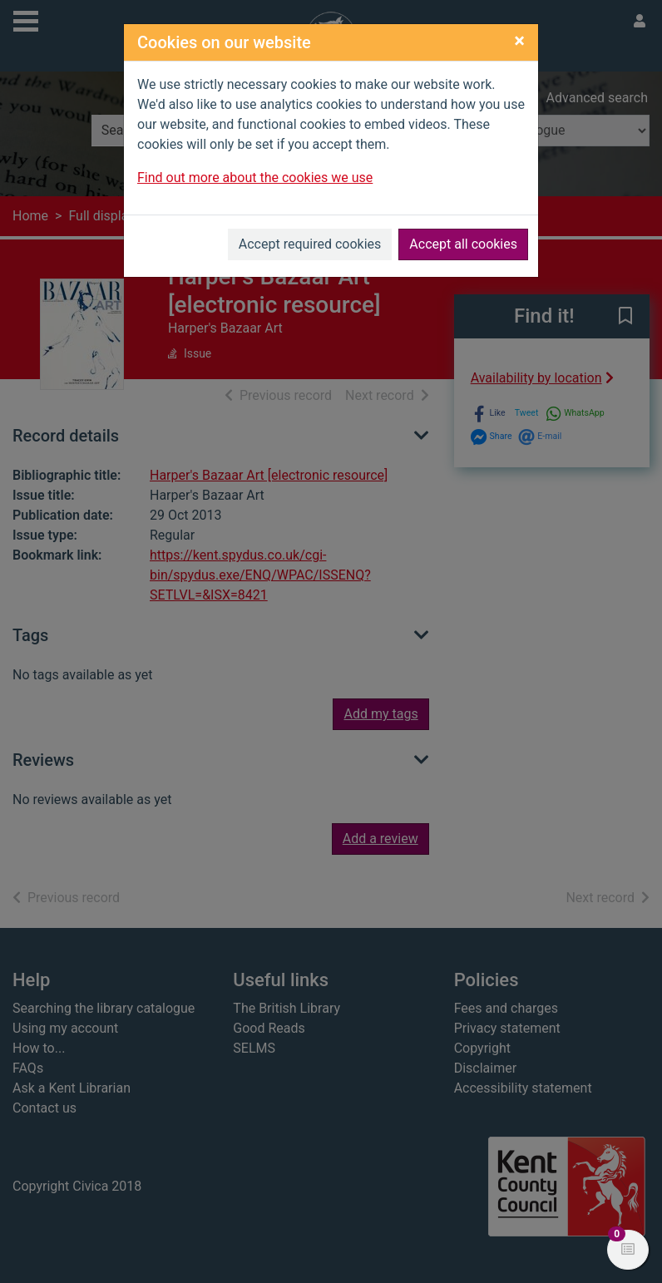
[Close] (519, 40)
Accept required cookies (310, 244)
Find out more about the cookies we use (255, 177)
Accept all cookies (463, 244)
